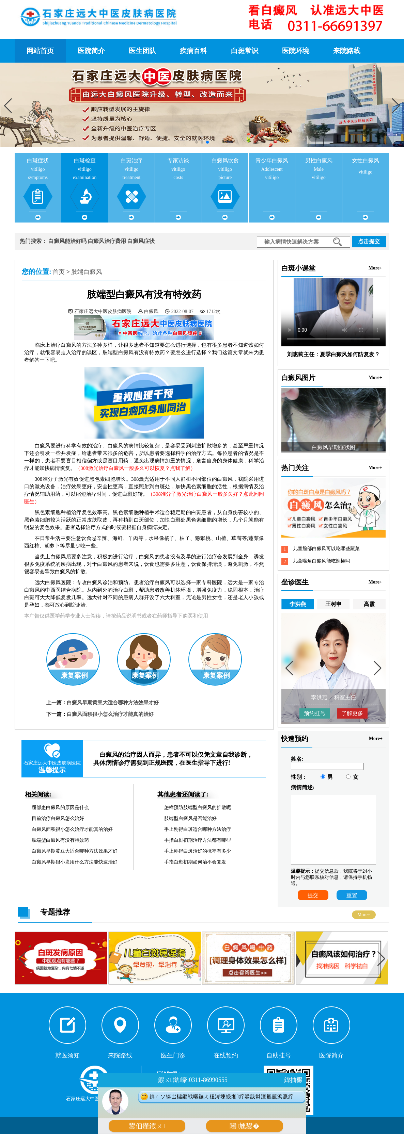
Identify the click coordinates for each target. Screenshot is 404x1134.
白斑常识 (244, 50)
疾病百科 (193, 50)
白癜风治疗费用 (107, 241)
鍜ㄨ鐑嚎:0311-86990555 (192, 1080)
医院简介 (91, 50)
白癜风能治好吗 (67, 241)
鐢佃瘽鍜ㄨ (147, 1126)
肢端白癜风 (86, 271)
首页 (58, 271)
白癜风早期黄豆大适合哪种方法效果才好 (113, 702)
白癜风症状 (141, 241)
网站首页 (40, 50)
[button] (396, 105)
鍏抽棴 (293, 1080)
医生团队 (142, 50)
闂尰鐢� (244, 1126)
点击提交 (369, 241)
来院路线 (346, 50)
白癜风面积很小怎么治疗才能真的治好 (110, 714)
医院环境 (295, 50)
